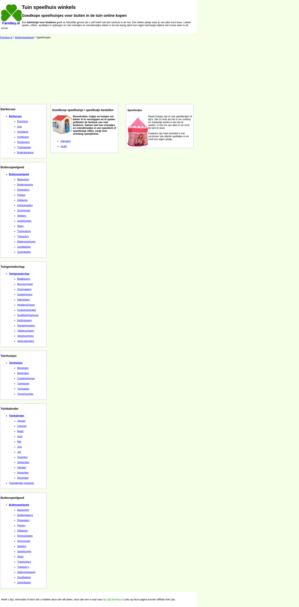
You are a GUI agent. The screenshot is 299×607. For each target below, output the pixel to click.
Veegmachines (25, 335)
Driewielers (23, 189)
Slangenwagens (26, 325)
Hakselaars (23, 299)
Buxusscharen (25, 284)
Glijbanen (22, 200)
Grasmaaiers (24, 289)
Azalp (63, 146)
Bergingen (23, 368)
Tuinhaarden (24, 147)
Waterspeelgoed (26, 241)
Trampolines (24, 231)
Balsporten (23, 179)
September (23, 462)
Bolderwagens (25, 184)
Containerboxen (26, 378)
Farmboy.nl (6, 37)
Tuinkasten (23, 388)
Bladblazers (23, 278)
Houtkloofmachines (27, 315)
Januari (21, 420)
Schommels (23, 210)
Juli (19, 452)
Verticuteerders (25, 341)
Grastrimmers (24, 294)
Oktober (21, 467)
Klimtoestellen (25, 205)
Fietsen (21, 195)
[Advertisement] (149, 73)
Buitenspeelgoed (24, 37)
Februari (22, 426)
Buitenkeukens (25, 152)
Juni (19, 446)
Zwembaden (24, 252)
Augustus (22, 457)
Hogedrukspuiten (26, 310)
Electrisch (22, 121)
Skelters (21, 215)
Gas (19, 126)
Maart (20, 431)
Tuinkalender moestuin (21, 483)
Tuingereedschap (19, 273)
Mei (19, 441)
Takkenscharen (25, 330)
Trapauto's (23, 236)
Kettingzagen (24, 320)
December (23, 477)
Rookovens (23, 142)
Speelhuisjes (24, 220)
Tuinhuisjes (16, 362)
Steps (20, 226)
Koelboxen (23, 137)
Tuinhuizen (23, 383)
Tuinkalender (16, 415)
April (19, 436)
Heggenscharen (26, 304)
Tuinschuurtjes (25, 394)
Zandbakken (24, 246)
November (23, 472)
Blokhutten (23, 373)
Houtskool (22, 131)
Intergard (65, 141)
